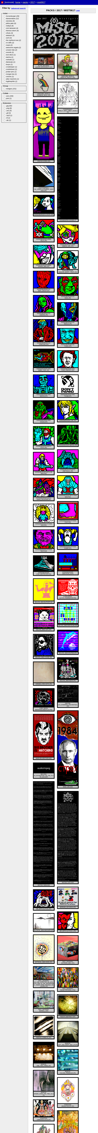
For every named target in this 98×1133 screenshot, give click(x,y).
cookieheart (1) (10, 69)
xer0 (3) (8, 38)
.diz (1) (7, 120)
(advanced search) (18, 8)
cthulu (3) (8, 33)
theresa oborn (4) (11, 31)
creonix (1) (9, 76)
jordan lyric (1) (10, 72)
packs (25, 2)
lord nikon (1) (10, 55)
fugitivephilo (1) (10, 81)
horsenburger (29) (11, 16)
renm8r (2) (9, 52)
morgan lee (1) (10, 74)
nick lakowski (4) (11, 28)
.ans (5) (8, 111)
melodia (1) (9, 60)
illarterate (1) (9, 62)
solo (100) (8, 96)
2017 (32, 2)
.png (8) (8, 108)
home (17, 2)
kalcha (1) (8, 57)
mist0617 (41, 2)
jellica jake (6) (10, 23)
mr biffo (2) (9, 43)
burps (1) (8, 64)
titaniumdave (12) (11, 18)
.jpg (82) (8, 106)
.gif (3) (7, 113)
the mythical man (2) (12, 40)
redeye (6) (9, 26)
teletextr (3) (9, 35)
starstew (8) (9, 21)
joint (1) (8, 98)
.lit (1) (7, 118)
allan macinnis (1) (11, 79)
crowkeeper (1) (10, 67)
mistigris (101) (10, 89)
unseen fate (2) (10, 50)
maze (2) (8, 45)
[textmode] (9, 2)
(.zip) (78, 10)
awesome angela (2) (12, 47)
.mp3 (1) (8, 115)
